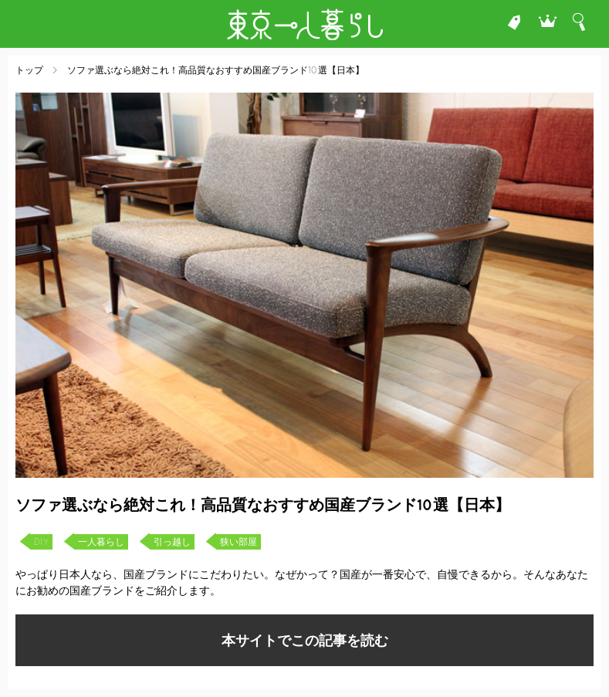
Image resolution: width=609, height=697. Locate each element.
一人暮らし (101, 541)
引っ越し (172, 541)
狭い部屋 (238, 541)
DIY (41, 541)
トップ (29, 70)
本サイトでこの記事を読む (305, 640)
